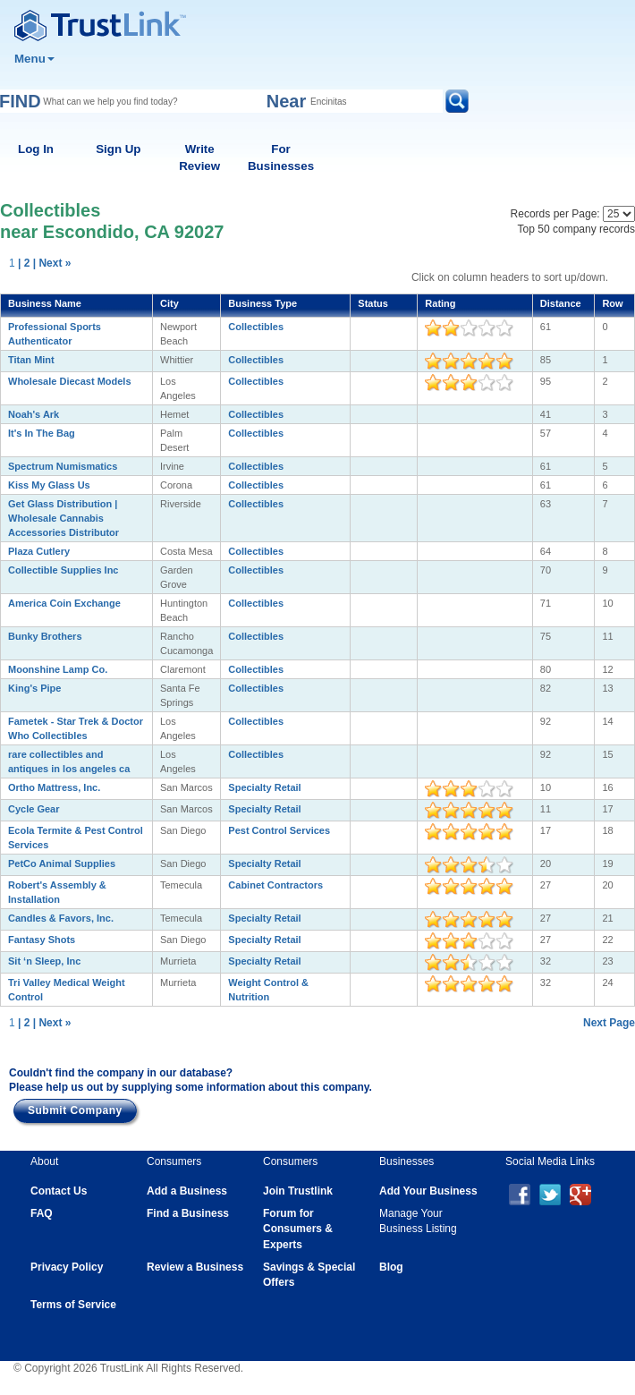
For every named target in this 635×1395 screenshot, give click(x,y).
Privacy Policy (66, 1267)
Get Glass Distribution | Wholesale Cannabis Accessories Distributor (63, 518)
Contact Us (58, 1191)
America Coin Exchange (64, 603)
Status (373, 303)
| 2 (24, 263)
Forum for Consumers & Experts (298, 1228)
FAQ (41, 1213)
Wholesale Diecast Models (69, 381)
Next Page (609, 1022)
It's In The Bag (41, 433)
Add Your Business (428, 1191)
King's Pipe (34, 688)
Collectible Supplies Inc (63, 570)
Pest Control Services (279, 830)
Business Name (44, 303)
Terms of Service (73, 1304)
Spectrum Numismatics (62, 466)
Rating (440, 303)
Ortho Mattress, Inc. (54, 787)
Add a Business (187, 1191)
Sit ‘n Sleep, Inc (44, 961)
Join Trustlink (298, 1191)
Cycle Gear (33, 809)
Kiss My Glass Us (49, 485)
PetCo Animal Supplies (61, 863)
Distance (560, 303)
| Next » (52, 263)
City (169, 303)
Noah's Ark (33, 414)
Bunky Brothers (45, 636)
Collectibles (256, 326)
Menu (34, 58)
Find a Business (188, 1213)
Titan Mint (31, 359)
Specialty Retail (264, 787)
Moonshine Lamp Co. (57, 669)
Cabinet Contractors (275, 885)
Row (612, 303)
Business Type (262, 303)
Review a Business (195, 1267)
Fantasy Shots (41, 939)
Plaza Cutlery (39, 551)
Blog (391, 1267)
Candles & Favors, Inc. (61, 918)
